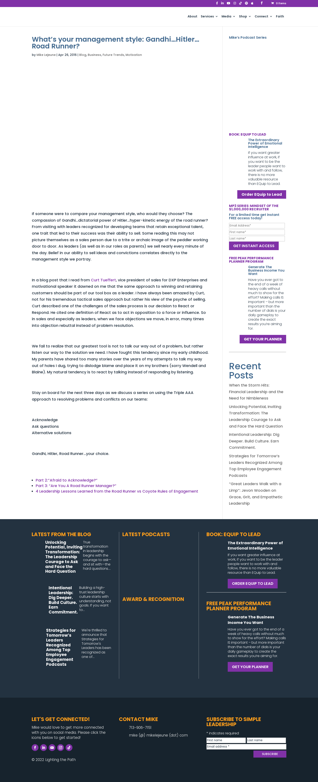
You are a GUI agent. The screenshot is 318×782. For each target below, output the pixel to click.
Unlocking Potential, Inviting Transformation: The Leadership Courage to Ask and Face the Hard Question (64, 557)
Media (226, 16)
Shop (243, 16)
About (192, 16)
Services (207, 16)
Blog (82, 55)
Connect (261, 16)
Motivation (134, 55)
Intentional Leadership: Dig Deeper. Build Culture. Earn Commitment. (254, 441)
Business (94, 55)
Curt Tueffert (103, 280)
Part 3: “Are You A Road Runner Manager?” (76, 485)
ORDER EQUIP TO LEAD (252, 583)
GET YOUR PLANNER (263, 339)
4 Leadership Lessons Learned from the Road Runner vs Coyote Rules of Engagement (117, 491)
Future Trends (113, 55)
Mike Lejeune (46, 55)
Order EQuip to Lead (262, 194)
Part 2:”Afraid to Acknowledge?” (67, 480)
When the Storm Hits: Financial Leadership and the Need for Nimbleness (256, 391)
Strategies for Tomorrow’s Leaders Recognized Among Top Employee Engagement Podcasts (61, 647)
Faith (280, 16)
